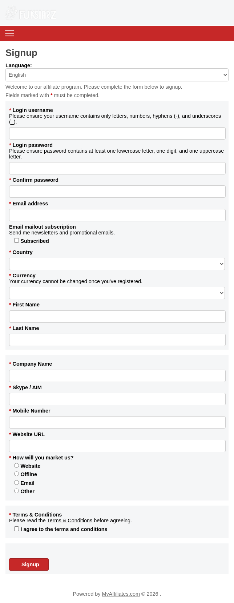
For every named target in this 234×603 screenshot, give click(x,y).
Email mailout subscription (42, 227)
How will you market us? (41, 458)
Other (24, 491)
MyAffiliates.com (121, 594)
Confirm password (33, 180)
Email (24, 483)
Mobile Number (30, 411)
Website (27, 466)
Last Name (24, 328)
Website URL (27, 434)
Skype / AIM (25, 387)
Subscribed (31, 241)
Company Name (30, 364)
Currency (22, 275)
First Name (24, 304)
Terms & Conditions (35, 515)
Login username (31, 110)
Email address (28, 203)
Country (21, 252)
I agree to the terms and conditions (60, 529)
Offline (25, 474)
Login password (31, 145)
